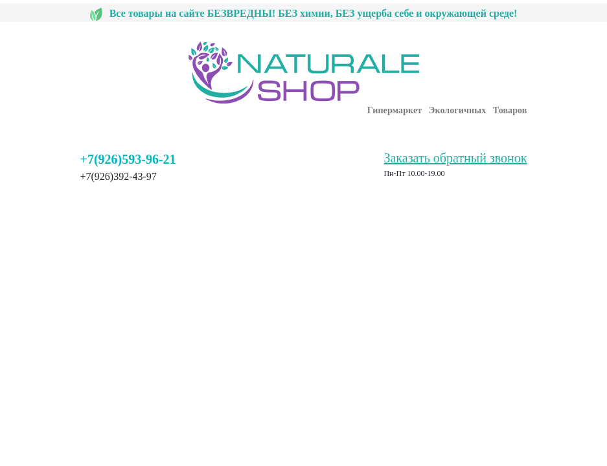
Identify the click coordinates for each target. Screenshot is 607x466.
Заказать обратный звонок (455, 158)
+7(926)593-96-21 (128, 159)
